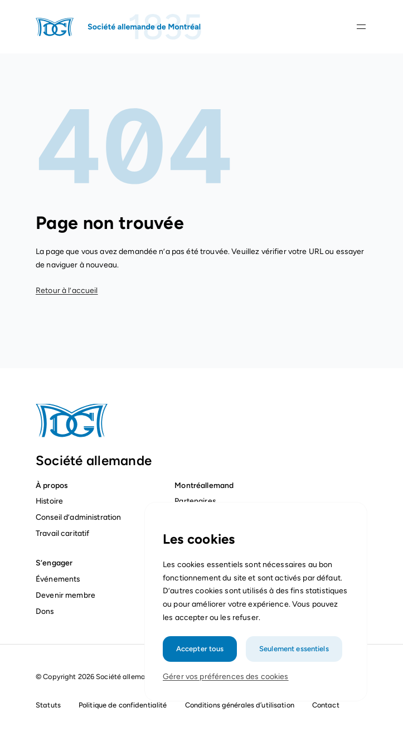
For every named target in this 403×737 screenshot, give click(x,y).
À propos (51, 485)
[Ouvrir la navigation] (361, 27)
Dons (46, 611)
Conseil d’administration (78, 517)
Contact (325, 705)
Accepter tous (200, 649)
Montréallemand (204, 485)
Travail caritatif (63, 533)
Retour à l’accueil (67, 290)
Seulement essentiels (294, 649)
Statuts (48, 705)
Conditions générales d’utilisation (239, 705)
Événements (58, 578)
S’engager (54, 562)
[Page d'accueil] (119, 27)
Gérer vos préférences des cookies (226, 676)
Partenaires (195, 500)
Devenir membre (65, 594)
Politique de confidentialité (123, 705)
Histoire (49, 500)
